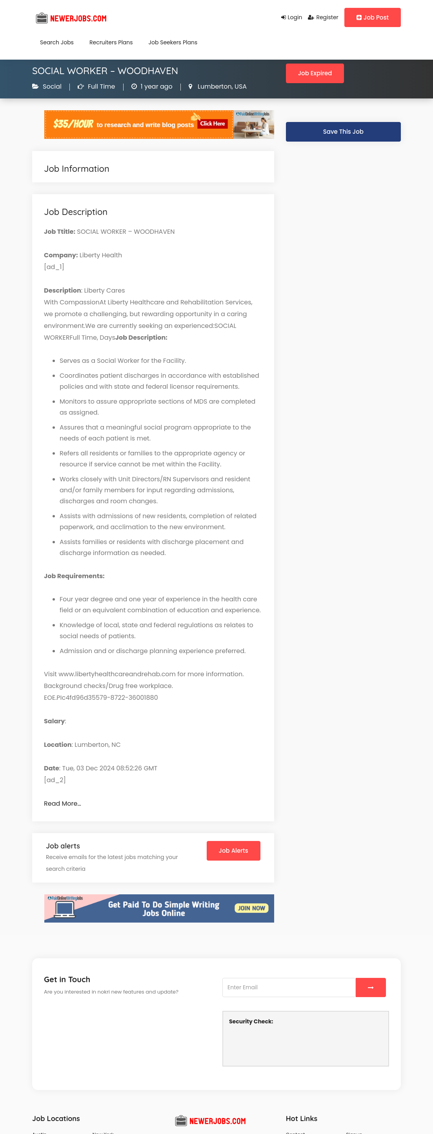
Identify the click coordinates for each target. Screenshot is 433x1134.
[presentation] (288, 1044)
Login (291, 17)
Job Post (373, 17)
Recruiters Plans (111, 42)
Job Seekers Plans (173, 42)
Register (323, 17)
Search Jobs (57, 42)
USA (240, 86)
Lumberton (214, 86)
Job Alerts (233, 850)
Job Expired (315, 73)
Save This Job (343, 131)
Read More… (62, 803)
